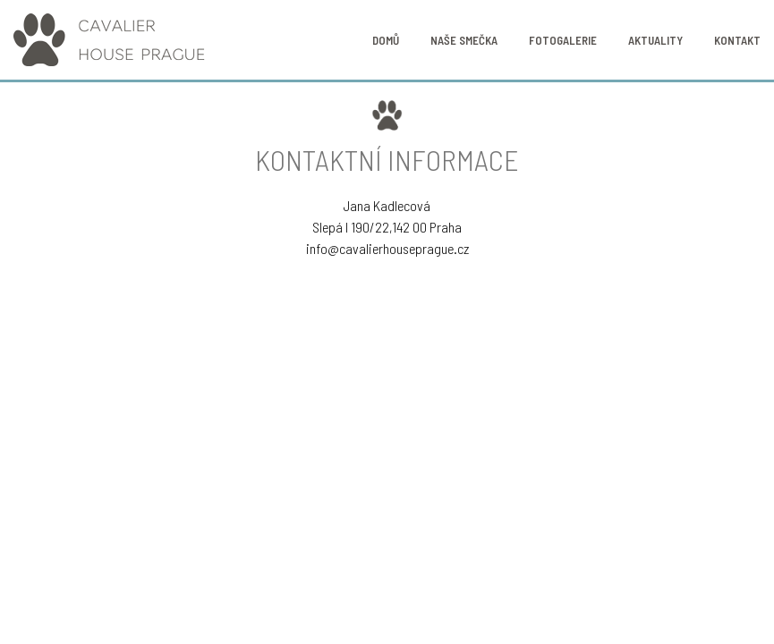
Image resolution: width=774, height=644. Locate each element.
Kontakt (737, 40)
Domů (385, 40)
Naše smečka (464, 40)
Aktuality (655, 40)
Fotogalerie (563, 40)
